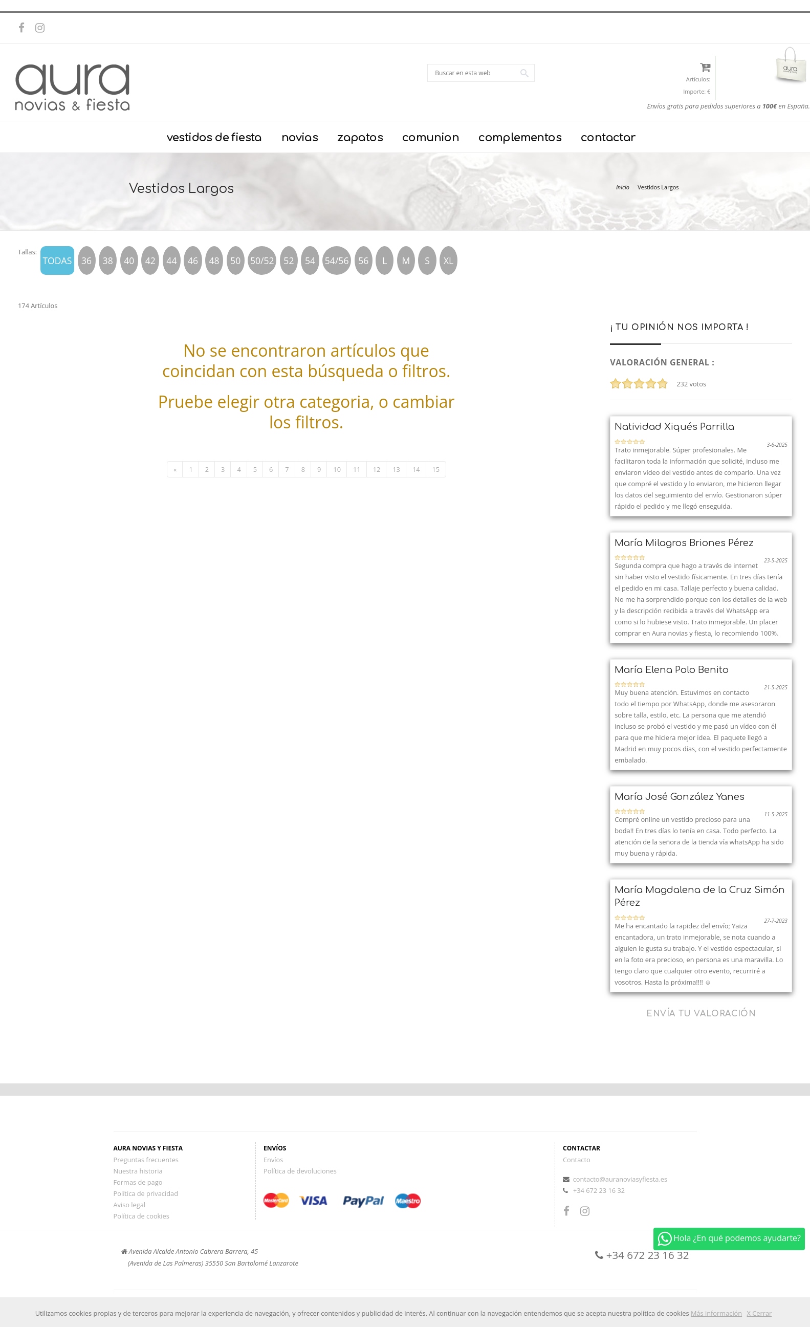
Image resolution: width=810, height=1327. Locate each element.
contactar (608, 138)
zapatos (360, 138)
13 (396, 469)
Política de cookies (141, 1216)
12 (377, 469)
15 (436, 469)
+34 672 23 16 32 (599, 1190)
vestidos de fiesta (214, 138)
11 (357, 469)
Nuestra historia (138, 1171)
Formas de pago (138, 1182)
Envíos (273, 1159)
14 (416, 469)
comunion (430, 138)
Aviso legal (130, 1204)
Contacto (576, 1159)
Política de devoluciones (300, 1171)
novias (299, 138)
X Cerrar (759, 1313)
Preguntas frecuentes (146, 1159)
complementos (519, 138)
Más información (716, 1313)
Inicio (622, 187)
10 (337, 469)
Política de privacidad (146, 1193)
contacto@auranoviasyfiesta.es (620, 1179)
